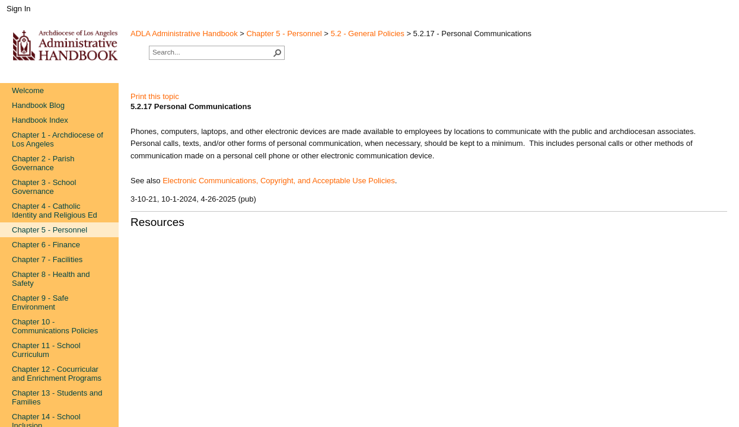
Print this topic (154, 96)
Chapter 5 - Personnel (283, 33)
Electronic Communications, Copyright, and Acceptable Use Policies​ (279, 180)
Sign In (18, 8)
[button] (277, 52)
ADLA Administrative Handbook (184, 33)
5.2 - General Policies (367, 33)
